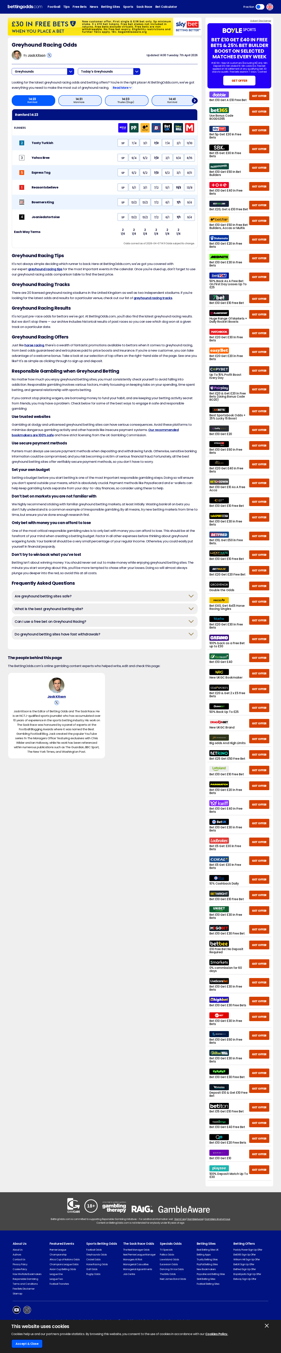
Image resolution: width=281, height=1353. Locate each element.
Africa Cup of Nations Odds (65, 1259)
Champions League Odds (64, 1264)
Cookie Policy (20, 1269)
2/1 (179, 143)
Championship (58, 1254)
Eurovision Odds (169, 1264)
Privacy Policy (20, 1264)
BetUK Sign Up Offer (243, 1264)
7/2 (156, 143)
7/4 (134, 143)
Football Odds (94, 1249)
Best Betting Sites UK (208, 1249)
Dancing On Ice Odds (172, 1269)
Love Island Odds (169, 1259)
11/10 (189, 143)
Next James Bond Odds (173, 1279)
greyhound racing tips (45, 269)
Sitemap (17, 1293)
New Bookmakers (206, 1269)
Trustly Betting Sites (207, 1259)
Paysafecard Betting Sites (211, 1274)
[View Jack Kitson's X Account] (49, 55)
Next (194, 100)
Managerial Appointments (137, 1269)
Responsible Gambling (25, 1279)
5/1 (134, 188)
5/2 (145, 158)
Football (54, 6)
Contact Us (19, 1259)
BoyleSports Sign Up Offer (247, 1274)
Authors (17, 1254)
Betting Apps (204, 1254)
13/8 (189, 188)
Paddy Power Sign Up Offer (247, 1249)
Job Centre (129, 1274)
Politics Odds (167, 1254)
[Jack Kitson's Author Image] (56, 686)
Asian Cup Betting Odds (63, 1269)
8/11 (189, 173)
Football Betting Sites (208, 1283)
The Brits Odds (168, 1274)
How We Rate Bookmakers (27, 1274)
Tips (66, 6)
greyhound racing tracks (153, 298)
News (94, 6)
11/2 (178, 188)
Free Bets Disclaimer (23, 1288)
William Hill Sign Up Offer (246, 1259)
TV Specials (166, 1249)
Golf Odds (92, 1269)
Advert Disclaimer (260, 21)
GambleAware (195, 1219)
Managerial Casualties (136, 1264)
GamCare (180, 1219)
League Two (56, 1279)
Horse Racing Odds (97, 1264)
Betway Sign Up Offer (244, 1279)
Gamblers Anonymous (217, 1219)
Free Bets (80, 6)
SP (122, 143)
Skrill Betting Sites (206, 1279)
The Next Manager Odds (136, 1249)
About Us (17, 1249)
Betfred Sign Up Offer (244, 1269)
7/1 (179, 202)
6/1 (167, 202)
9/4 (134, 158)
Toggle (260, 7)
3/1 (145, 143)
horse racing (34, 345)
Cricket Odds (93, 1259)
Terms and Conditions (25, 1283)
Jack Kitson (36, 55)
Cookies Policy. (216, 1334)
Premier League (58, 1249)
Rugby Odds (93, 1274)
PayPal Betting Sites (207, 1264)
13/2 (134, 202)
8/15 (189, 158)
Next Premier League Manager (139, 1254)
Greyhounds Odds (96, 1254)
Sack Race (144, 6)
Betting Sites (110, 6)
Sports (128, 6)
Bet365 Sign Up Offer (244, 1254)
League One (56, 1274)
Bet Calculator (166, 6)
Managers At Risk (132, 1259)
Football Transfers (59, 1283)
